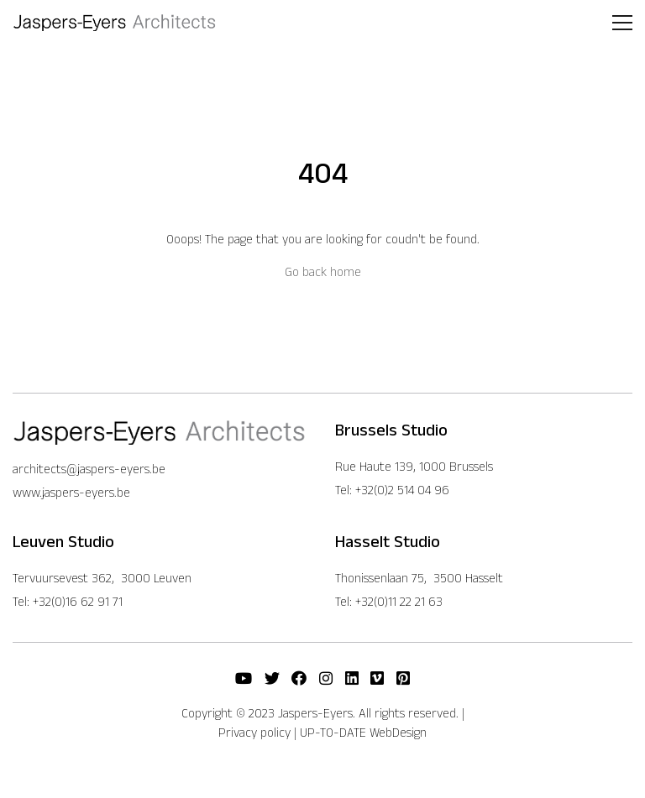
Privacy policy (254, 732)
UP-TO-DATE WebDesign (363, 732)
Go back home (323, 272)
